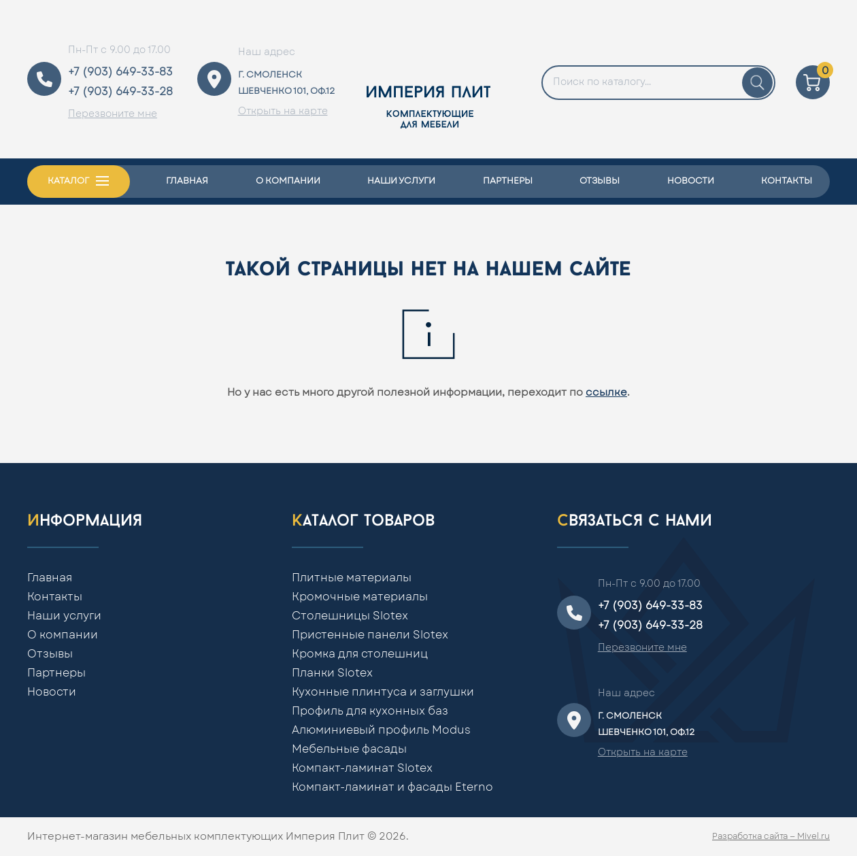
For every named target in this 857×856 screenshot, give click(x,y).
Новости (690, 181)
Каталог (68, 181)
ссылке (606, 393)
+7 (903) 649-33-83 (120, 72)
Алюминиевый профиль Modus (381, 730)
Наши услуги (401, 181)
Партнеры (508, 181)
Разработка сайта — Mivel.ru (771, 836)
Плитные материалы (351, 577)
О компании (288, 181)
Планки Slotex (332, 673)
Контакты (786, 181)
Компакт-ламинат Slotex (362, 768)
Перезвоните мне (112, 114)
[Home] (428, 79)
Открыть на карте (283, 111)
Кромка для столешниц (360, 654)
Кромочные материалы (360, 597)
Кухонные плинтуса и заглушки (383, 692)
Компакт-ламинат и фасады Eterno (392, 787)
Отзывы (599, 181)
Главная (187, 181)
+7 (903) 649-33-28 (120, 91)
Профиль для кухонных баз (370, 711)
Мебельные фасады (349, 749)
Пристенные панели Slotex (370, 635)
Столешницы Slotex (350, 616)
